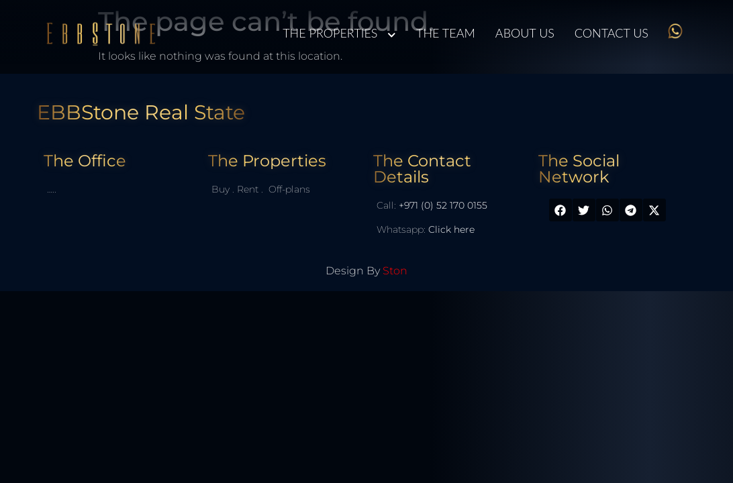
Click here (451, 229)
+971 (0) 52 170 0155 (443, 205)
